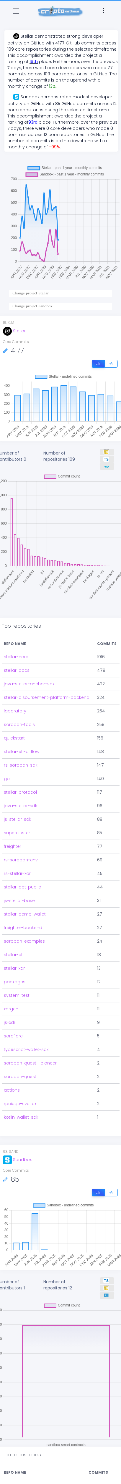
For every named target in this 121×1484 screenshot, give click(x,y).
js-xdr (9, 1022)
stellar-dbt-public (22, 887)
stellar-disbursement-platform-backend (46, 697)
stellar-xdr (14, 968)
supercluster (17, 833)
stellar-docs (17, 670)
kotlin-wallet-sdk (21, 1117)
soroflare (13, 1036)
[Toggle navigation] (16, 11)
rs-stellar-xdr (17, 873)
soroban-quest (20, 1077)
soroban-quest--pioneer (30, 1063)
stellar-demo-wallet (25, 914)
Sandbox (17, 1160)
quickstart (14, 738)
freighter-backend (23, 928)
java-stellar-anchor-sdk (29, 684)
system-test (17, 995)
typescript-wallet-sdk (26, 1049)
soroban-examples (24, 941)
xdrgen (11, 1009)
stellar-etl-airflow (21, 752)
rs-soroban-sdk (20, 765)
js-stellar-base (19, 900)
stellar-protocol (20, 792)
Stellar (14, 331)
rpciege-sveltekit (21, 1104)
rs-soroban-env (21, 860)
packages (14, 982)
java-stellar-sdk (20, 806)
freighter (12, 846)
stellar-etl (14, 955)
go (7, 779)
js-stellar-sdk (17, 819)
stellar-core (16, 657)
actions (12, 1090)
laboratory (15, 711)
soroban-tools (19, 724)
